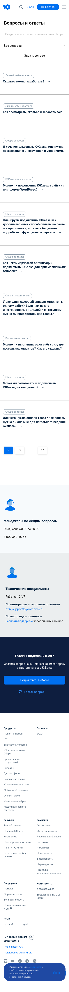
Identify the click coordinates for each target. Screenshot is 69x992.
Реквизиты (43, 847)
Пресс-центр (44, 853)
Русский (8, 924)
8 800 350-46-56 (45, 889)
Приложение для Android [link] (18, 952)
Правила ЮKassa (13, 831)
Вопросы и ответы (14, 899)
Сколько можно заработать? (24, 81)
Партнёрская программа (18, 842)
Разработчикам (12, 825)
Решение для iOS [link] (13, 946)
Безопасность (45, 858)
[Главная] (6, 7)
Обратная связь (13, 894)
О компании (43, 825)
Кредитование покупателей (12, 761)
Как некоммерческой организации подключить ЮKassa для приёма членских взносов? (34, 267)
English (24, 924)
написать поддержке (19, 621)
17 (42, 450)
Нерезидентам (45, 864)
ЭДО (40, 733)
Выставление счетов (15, 744)
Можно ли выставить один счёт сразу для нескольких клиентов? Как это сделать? (33, 346)
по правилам (36, 967)
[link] (30, 7)
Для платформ (12, 773)
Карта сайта (10, 836)
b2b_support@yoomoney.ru (24, 609)
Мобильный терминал (16, 790)
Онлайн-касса (12, 795)
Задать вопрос (34, 55)
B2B (6, 739)
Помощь (8, 888)
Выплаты (9, 768)
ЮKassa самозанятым (16, 784)
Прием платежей (13, 733)
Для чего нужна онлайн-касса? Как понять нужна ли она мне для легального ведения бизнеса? (34, 422)
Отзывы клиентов (47, 831)
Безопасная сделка (14, 779)
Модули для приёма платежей (15, 808)
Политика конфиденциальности (49, 871)
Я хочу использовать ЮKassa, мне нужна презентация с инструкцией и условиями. (33, 148)
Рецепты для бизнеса (49, 836)
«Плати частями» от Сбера (15, 752)
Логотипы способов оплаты (15, 855)
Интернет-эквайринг (16, 801)
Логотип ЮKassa (13, 847)
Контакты (42, 842)
